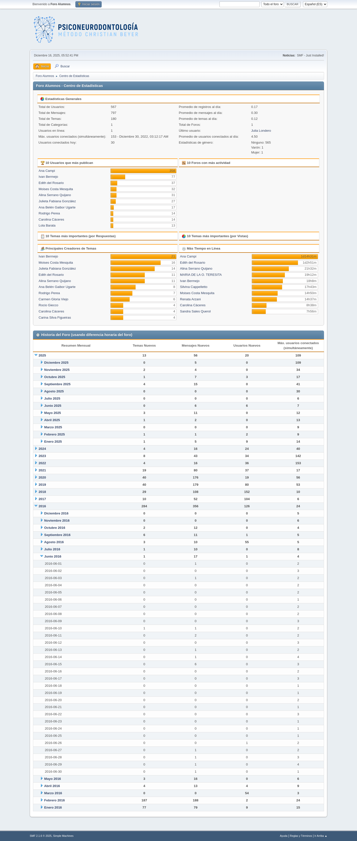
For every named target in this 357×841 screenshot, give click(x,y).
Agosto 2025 (54, 391)
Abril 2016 (52, 786)
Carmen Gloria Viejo (53, 299)
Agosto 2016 (54, 542)
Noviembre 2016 (56, 520)
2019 (42, 484)
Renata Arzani (190, 299)
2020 (42, 477)
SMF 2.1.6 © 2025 (41, 835)
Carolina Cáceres (51, 219)
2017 (42, 499)
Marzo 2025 (53, 427)
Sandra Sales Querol (195, 311)
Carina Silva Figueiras (55, 317)
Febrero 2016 (54, 800)
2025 (42, 355)
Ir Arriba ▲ (321, 835)
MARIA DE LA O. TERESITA (201, 275)
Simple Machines (63, 835)
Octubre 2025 (54, 377)
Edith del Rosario (51, 183)
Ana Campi (47, 171)
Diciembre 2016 (56, 513)
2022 (42, 463)
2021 (42, 470)
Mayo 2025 (52, 413)
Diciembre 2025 (56, 362)
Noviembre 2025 (56, 370)
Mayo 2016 (52, 779)
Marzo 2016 (53, 793)
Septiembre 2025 (57, 384)
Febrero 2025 (54, 434)
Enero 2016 (53, 807)
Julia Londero (261, 130)
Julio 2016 (52, 549)
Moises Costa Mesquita (56, 189)
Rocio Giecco (48, 305)
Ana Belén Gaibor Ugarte (57, 207)
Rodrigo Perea (49, 213)
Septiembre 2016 (57, 535)
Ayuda (283, 835)
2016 (42, 506)
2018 (42, 492)
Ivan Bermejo (48, 176)
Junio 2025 (52, 406)
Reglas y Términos (301, 835)
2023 (42, 456)
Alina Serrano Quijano (55, 195)
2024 (42, 449)
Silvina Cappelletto (193, 287)
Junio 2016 (52, 556)
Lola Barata (47, 225)
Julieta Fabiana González (57, 201)
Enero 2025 (53, 441)
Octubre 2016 (54, 528)
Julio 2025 (52, 398)
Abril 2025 (52, 420)
